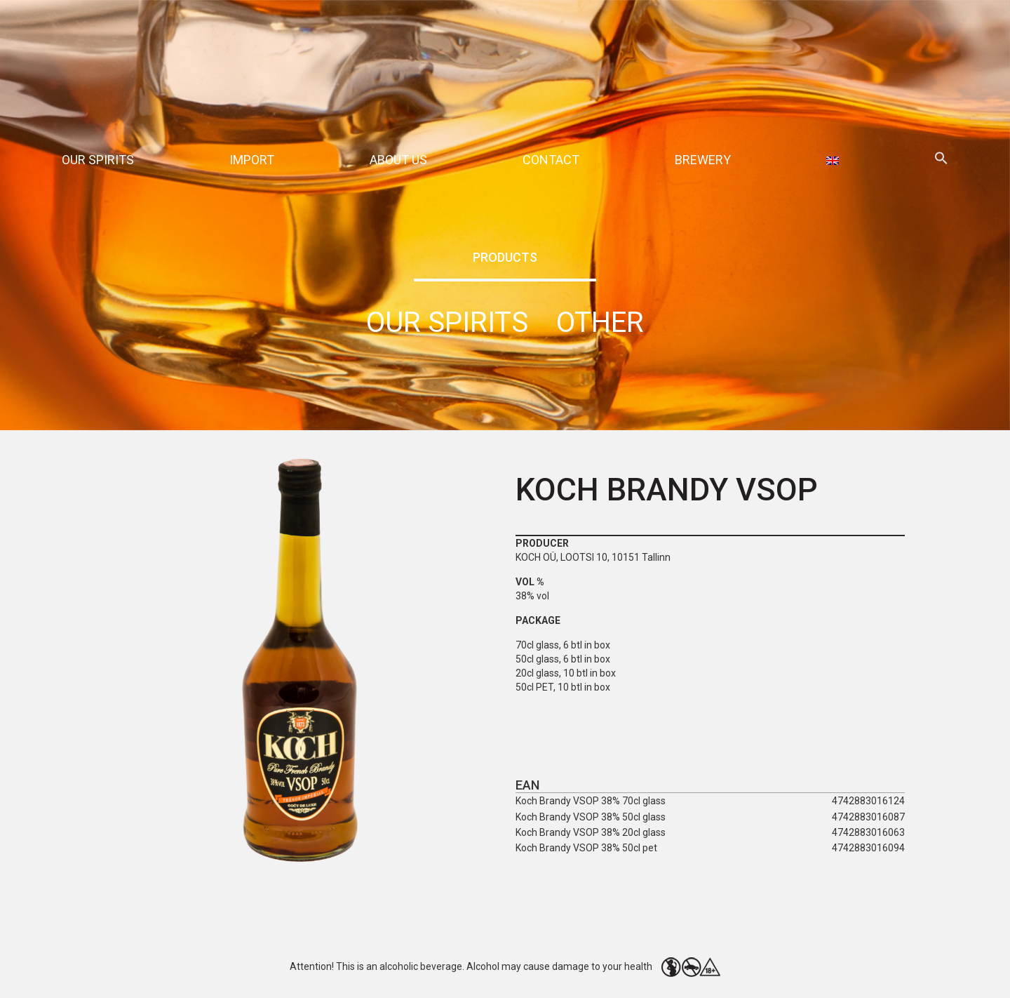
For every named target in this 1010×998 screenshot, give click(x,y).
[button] (941, 160)
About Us (398, 159)
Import (251, 159)
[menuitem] (832, 159)
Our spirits (98, 159)
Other (600, 322)
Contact (551, 159)
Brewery (703, 159)
